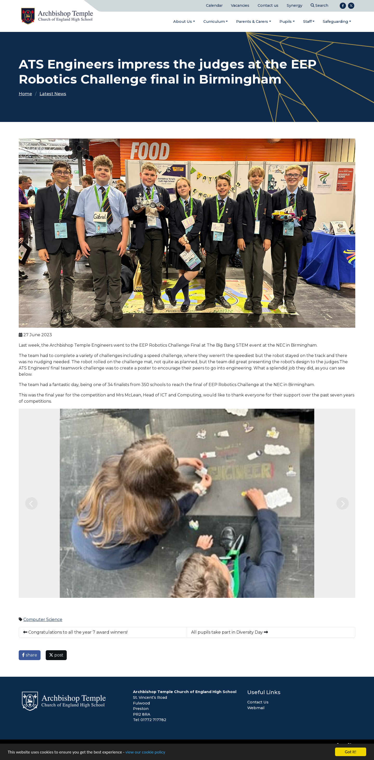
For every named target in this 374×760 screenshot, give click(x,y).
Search (319, 5)
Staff (307, 21)
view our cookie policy (145, 752)
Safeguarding (335, 21)
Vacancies (240, 5)
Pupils (285, 21)
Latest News (52, 93)
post (56, 655)
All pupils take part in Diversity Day (229, 632)
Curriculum (214, 21)
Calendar (214, 5)
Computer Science (42, 619)
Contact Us (258, 702)
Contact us (268, 5)
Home (25, 93)
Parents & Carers (252, 21)
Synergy (294, 5)
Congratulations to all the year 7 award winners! (75, 632)
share (29, 655)
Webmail (255, 708)
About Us (182, 21)
